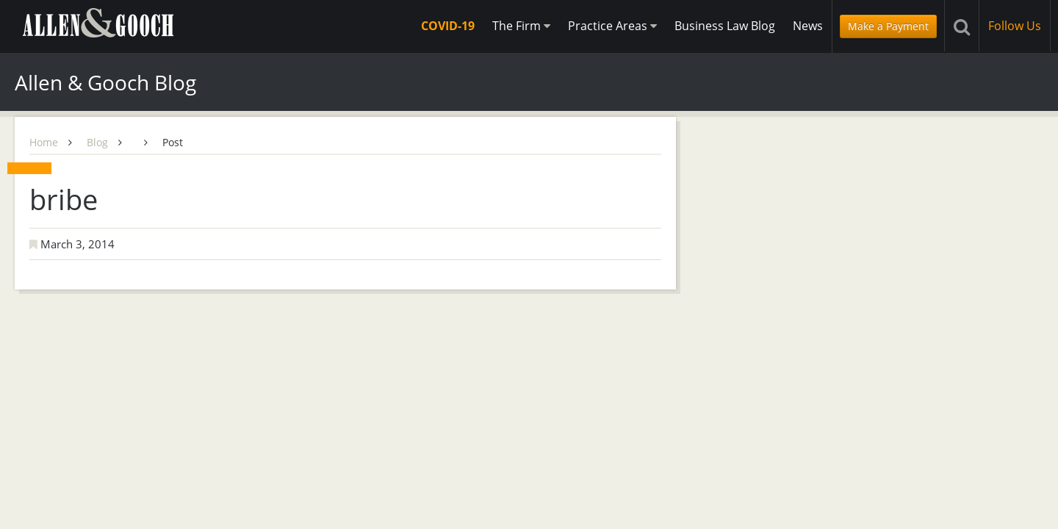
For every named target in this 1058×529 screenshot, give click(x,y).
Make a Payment (888, 26)
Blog (97, 142)
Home (43, 142)
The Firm (521, 26)
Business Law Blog (724, 26)
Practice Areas (612, 26)
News (808, 26)
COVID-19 (448, 26)
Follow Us (1014, 26)
